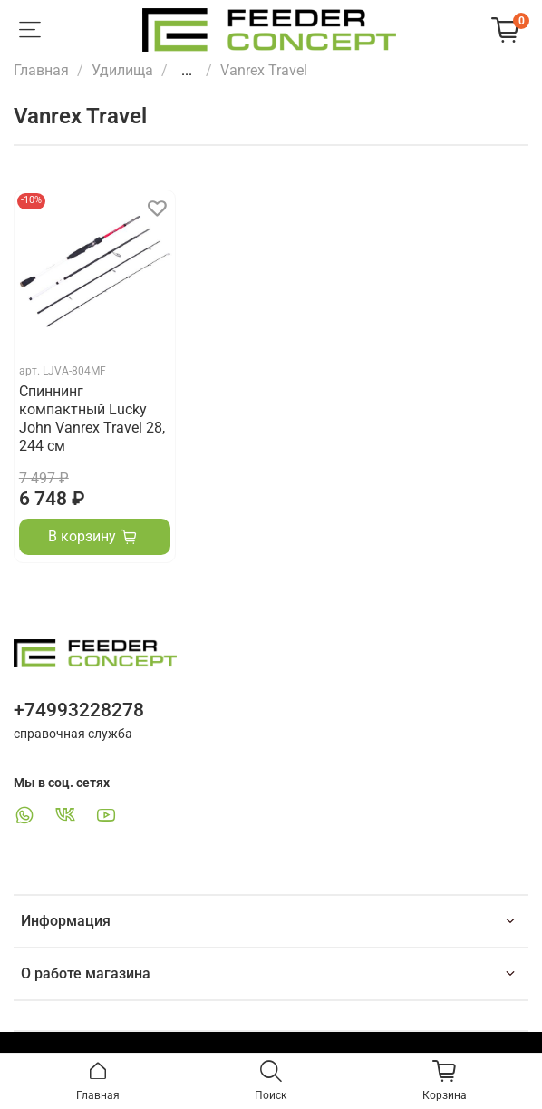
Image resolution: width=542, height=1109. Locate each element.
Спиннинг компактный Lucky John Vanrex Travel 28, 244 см (92, 418)
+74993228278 (79, 710)
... (186, 71)
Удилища (122, 70)
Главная (41, 70)
